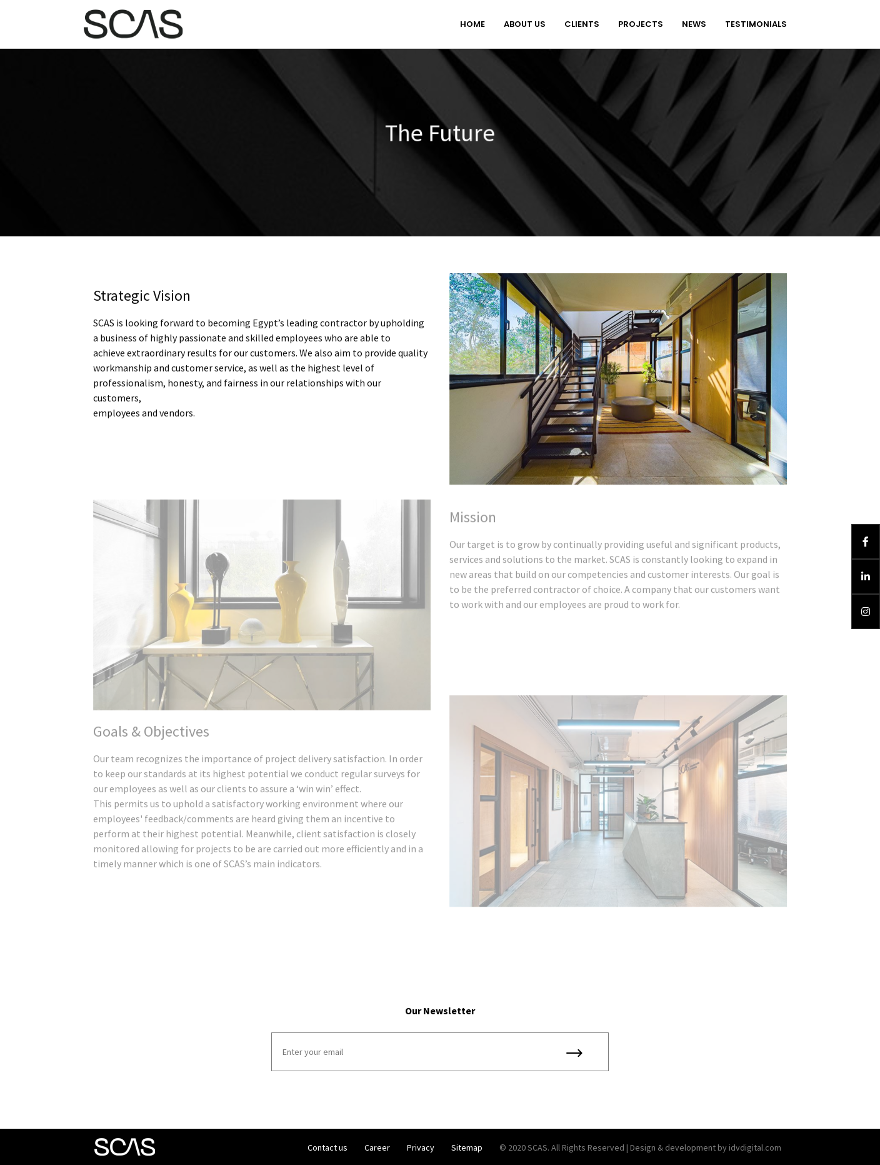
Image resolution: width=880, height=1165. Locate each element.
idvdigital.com (755, 1147)
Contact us (328, 1147)
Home (472, 24)
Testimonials (756, 24)
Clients (581, 24)
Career (377, 1147)
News (694, 24)
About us (525, 24)
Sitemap (466, 1147)
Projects (640, 24)
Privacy (420, 1147)
